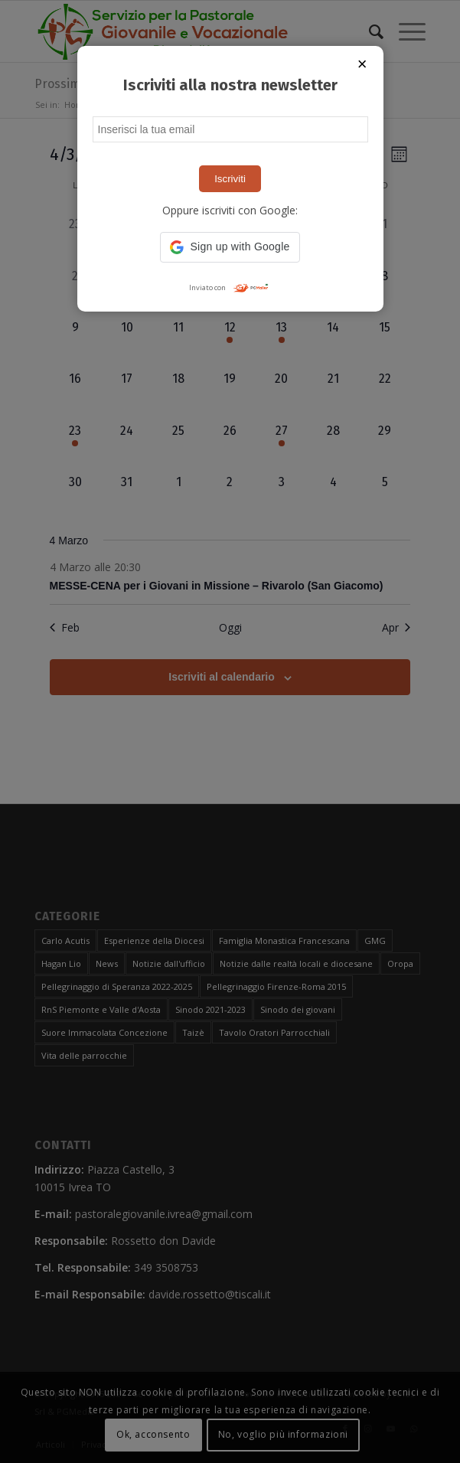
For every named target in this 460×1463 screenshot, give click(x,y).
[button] (229, 247)
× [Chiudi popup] (362, 63)
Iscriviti (230, 179)
